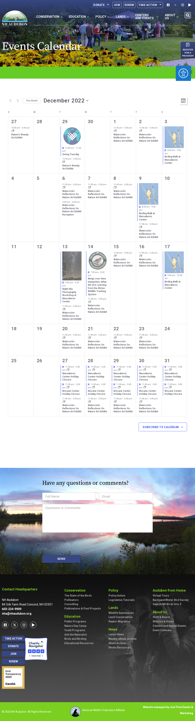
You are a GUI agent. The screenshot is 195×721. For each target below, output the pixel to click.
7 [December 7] (89, 178)
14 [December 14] (90, 246)
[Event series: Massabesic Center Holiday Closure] (68, 370)
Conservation (75, 590)
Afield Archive (117, 643)
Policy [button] (102, 16)
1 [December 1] (114, 121)
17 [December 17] (167, 246)
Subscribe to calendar (161, 427)
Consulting (71, 604)
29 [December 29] (116, 360)
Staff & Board (161, 617)
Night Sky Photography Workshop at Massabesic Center (69, 295)
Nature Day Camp (75, 625)
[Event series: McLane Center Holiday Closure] (68, 387)
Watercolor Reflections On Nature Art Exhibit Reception (71, 210)
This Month (32, 100)
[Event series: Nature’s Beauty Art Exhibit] (13, 131)
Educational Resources (79, 643)
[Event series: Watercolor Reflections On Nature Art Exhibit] (115, 131)
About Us (161, 612)
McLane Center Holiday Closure (71, 393)
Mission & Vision (163, 621)
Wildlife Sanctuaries (121, 612)
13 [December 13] (65, 246)
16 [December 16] (141, 246)
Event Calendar (162, 630)
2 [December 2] (140, 121)
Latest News (116, 634)
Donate (101, 5)
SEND (61, 559)
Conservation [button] (49, 16)
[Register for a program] (188, 45)
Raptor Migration (119, 621)
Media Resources (120, 647)
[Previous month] (10, 100)
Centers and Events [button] (147, 16)
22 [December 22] (116, 328)
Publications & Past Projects (82, 608)
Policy (114, 590)
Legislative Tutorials (122, 599)
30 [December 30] (141, 360)
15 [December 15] (116, 246)
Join (117, 4)
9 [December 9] (140, 178)
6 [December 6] (63, 178)
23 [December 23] (141, 328)
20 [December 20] (65, 328)
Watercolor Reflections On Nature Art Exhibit (123, 137)
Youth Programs (74, 630)
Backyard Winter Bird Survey (171, 599)
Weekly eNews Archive (123, 638)
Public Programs (75, 621)
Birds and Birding (75, 638)
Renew (129, 4)
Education (73, 616)
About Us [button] (171, 16)
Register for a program (188, 52)
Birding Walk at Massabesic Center (172, 159)
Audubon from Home (170, 590)
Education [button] (79, 16)
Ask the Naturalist (75, 634)
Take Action (150, 5)
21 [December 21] (90, 328)
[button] (188, 15)
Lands (114, 608)
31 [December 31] (167, 360)
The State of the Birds (78, 595)
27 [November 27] (14, 121)
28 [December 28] (90, 360)
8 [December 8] (114, 178)
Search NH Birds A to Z (167, 604)
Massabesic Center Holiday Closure (70, 376)
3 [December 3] (166, 121)
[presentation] (71, 543)
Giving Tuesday (70, 154)
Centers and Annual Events (169, 625)
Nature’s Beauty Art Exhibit (19, 136)
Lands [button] (122, 16)
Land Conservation (121, 617)
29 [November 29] (65, 121)
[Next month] (17, 100)
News (114, 629)
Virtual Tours (161, 595)
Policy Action (117, 595)
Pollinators (71, 599)
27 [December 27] (65, 360)
